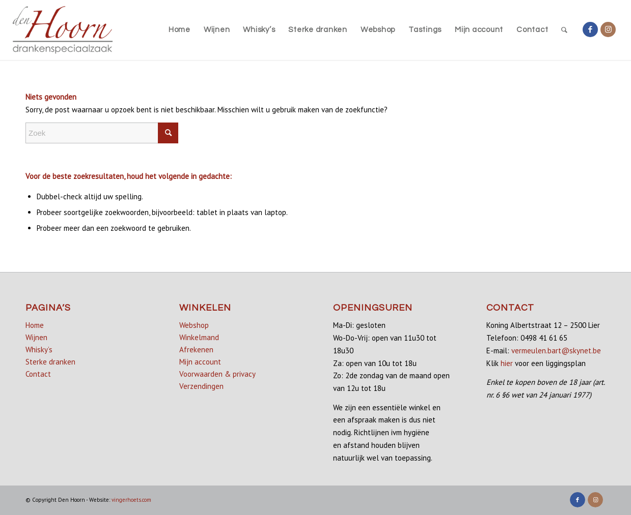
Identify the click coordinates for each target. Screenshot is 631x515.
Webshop (194, 325)
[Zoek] (564, 30)
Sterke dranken (50, 362)
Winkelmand (199, 337)
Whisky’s (38, 349)
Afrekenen (196, 349)
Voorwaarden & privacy (217, 374)
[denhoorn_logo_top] (63, 30)
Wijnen (36, 337)
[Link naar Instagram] (608, 29)
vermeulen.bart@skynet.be (556, 350)
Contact (38, 374)
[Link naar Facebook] (590, 29)
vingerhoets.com (131, 499)
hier (507, 363)
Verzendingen (201, 386)
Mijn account (200, 362)
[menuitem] (179, 30)
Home (34, 325)
